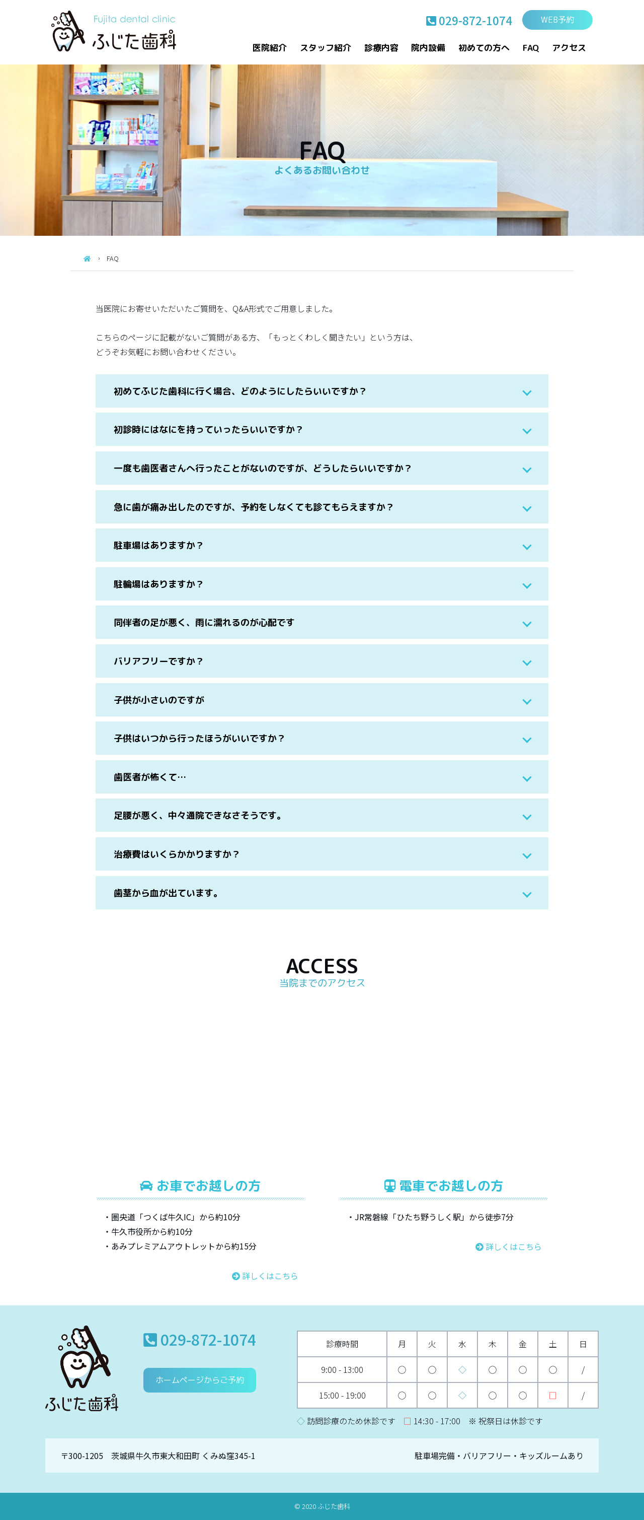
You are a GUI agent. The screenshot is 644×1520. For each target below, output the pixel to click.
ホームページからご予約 (199, 1379)
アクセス (569, 47)
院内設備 (428, 47)
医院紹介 (270, 47)
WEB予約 (557, 19)
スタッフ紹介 (325, 47)
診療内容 (381, 47)
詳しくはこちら (265, 1276)
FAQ (531, 47)
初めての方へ (484, 47)
